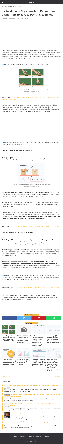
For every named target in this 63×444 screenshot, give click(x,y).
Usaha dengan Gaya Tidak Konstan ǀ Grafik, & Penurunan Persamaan (36, 226)
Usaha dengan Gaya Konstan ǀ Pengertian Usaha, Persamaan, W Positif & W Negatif (8, 338)
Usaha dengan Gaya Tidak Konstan (25, 287)
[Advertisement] (31, 32)
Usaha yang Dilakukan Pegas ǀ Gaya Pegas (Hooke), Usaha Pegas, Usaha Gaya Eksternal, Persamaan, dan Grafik (39, 363)
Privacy (30, 436)
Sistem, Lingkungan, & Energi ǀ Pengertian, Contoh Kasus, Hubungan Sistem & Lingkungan (24, 339)
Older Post (57, 376)
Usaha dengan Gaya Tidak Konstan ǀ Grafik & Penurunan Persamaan (24, 362)
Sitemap (47, 436)
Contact (22, 436)
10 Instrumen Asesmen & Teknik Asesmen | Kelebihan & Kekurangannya (26, 422)
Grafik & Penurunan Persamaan (48, 287)
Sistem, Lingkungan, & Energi (24, 97)
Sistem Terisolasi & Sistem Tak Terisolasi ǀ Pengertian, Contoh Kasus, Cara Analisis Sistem (9, 363)
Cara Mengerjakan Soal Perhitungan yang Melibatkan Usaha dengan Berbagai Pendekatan (54, 339)
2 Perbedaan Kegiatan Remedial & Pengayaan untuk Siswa (28, 413)
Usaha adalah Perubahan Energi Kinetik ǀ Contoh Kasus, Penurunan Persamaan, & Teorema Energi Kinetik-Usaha (37, 340)
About (15, 436)
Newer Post (6, 376)
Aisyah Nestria (35, 441)
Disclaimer (38, 436)
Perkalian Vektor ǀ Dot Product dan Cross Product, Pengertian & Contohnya (34, 385)
